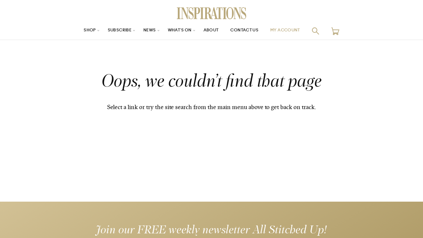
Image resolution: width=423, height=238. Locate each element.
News (145, 31)
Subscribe (112, 31)
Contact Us (248, 31)
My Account (294, 31)
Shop (80, 31)
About (211, 31)
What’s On (177, 31)
